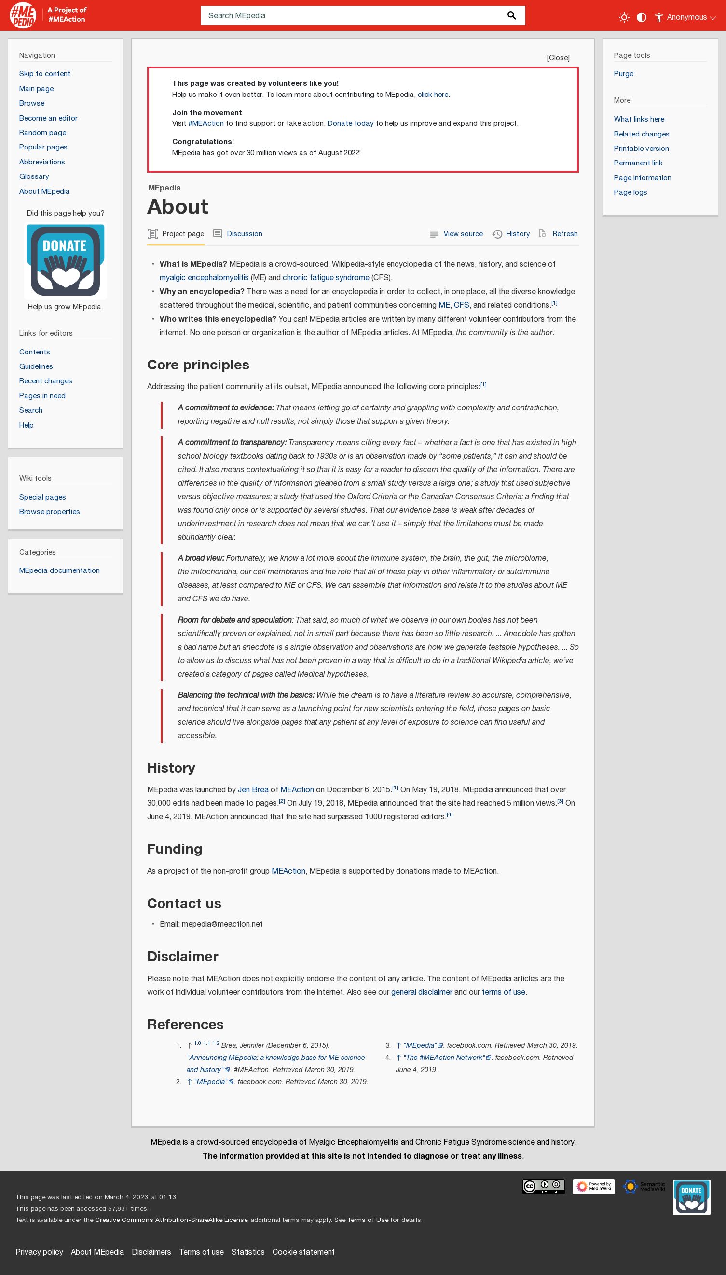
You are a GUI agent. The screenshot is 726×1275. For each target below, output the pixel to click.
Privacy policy (39, 1253)
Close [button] (558, 58)
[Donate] (65, 256)
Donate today (351, 123)
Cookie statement (304, 1253)
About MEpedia (97, 1253)
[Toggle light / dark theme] (624, 17)
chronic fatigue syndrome (326, 278)
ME (444, 305)
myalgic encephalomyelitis (204, 278)
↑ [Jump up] (189, 1081)
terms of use (503, 993)
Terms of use (201, 1253)
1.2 (215, 1043)
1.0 (197, 1043)
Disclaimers (151, 1253)
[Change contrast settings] (641, 17)
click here (433, 94)
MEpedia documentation (59, 570)
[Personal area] (685, 15)
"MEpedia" (211, 1081)
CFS (461, 305)
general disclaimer (421, 993)
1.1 (206, 1043)
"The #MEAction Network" (444, 1057)
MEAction (297, 790)
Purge (623, 74)
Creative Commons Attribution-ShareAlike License (171, 1220)
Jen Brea (253, 790)
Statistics (248, 1253)
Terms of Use (367, 1220)
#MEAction (206, 123)
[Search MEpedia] (363, 15)
